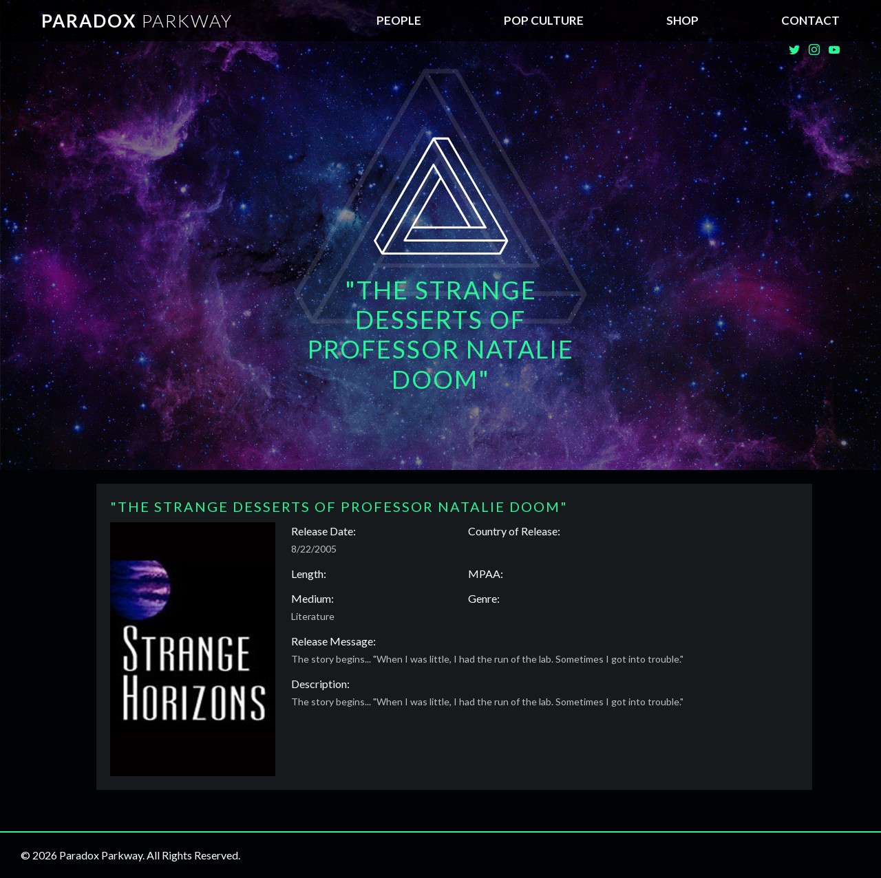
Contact (810, 20)
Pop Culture (544, 20)
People (398, 20)
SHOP (682, 20)
